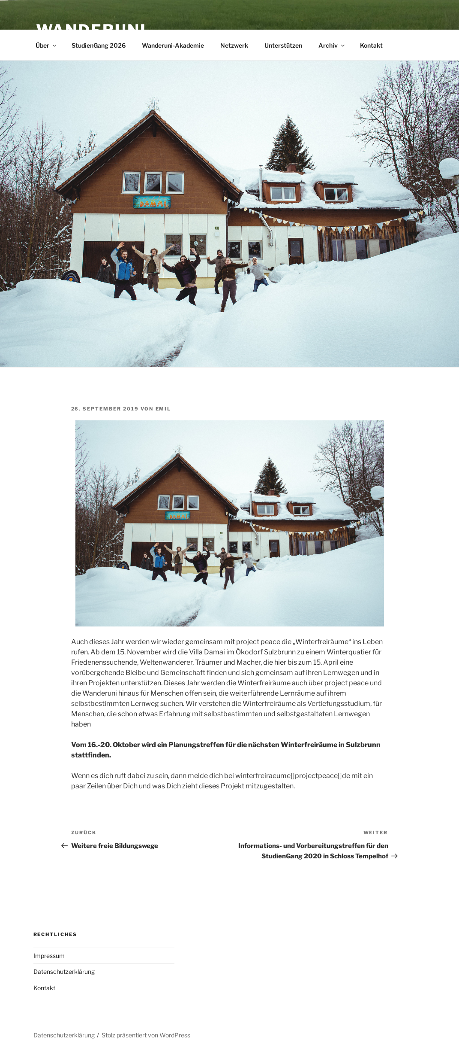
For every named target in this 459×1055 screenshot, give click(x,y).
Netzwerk (234, 45)
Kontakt (371, 45)
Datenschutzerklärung (64, 971)
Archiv (332, 45)
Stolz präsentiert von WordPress (146, 1035)
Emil (163, 409)
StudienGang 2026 (99, 45)
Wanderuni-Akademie (173, 45)
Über (46, 45)
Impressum (49, 955)
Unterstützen (283, 45)
